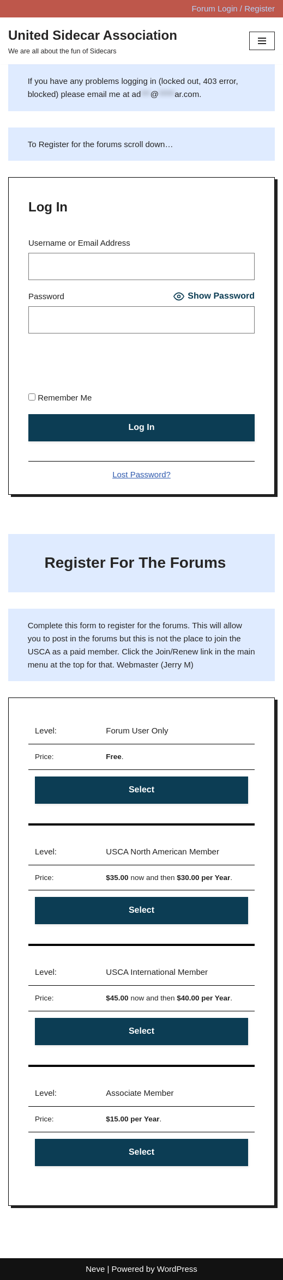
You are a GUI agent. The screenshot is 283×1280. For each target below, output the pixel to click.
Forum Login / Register (233, 8)
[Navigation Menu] (262, 41)
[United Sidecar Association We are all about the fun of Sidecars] (92, 41)
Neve (95, 1268)
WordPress (177, 1268)
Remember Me (60, 397)
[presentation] (111, 364)
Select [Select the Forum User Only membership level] (141, 789)
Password (46, 296)
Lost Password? (141, 474)
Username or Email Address (79, 242)
